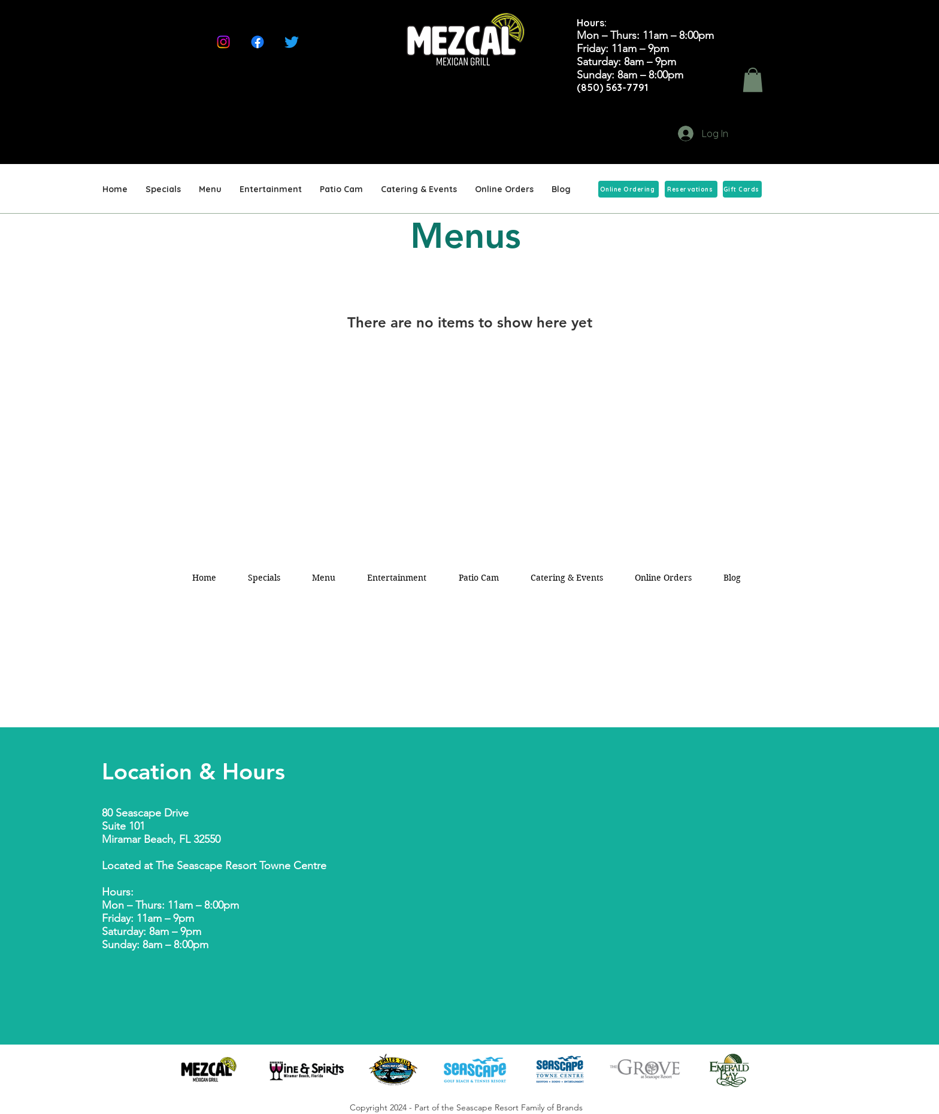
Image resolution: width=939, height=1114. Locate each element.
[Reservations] (691, 189)
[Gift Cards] (742, 189)
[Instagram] (223, 42)
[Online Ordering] (628, 189)
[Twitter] (291, 42)
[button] (753, 80)
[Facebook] (257, 42)
